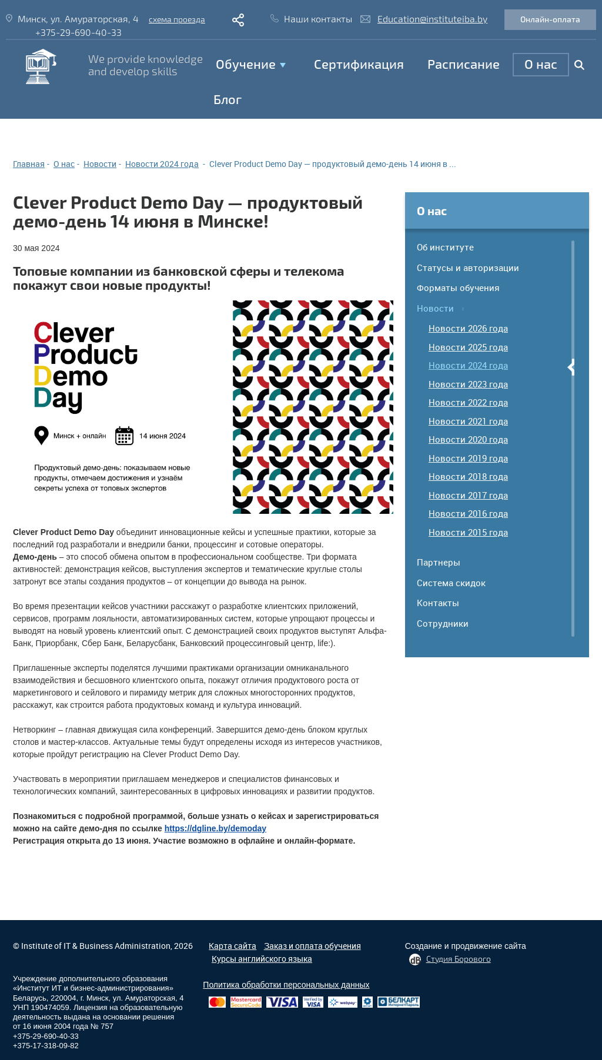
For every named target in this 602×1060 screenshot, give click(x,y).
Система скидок (451, 582)
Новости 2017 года (468, 495)
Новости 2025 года (468, 347)
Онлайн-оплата (550, 19)
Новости (435, 308)
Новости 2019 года (468, 458)
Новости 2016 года (468, 513)
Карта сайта (232, 945)
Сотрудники (443, 623)
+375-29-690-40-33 (78, 32)
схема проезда (177, 19)
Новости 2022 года (468, 402)
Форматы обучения (458, 287)
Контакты (438, 602)
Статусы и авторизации (468, 267)
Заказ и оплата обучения (312, 945)
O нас (540, 63)
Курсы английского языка (262, 958)
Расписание (463, 63)
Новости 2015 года (468, 532)
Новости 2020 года (468, 439)
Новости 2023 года (468, 384)
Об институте (445, 247)
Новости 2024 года (468, 365)
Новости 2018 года (468, 476)
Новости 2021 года (468, 421)
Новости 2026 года (468, 328)
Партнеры (438, 562)
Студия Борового (458, 959)
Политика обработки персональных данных (286, 984)
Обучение (246, 63)
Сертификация (359, 63)
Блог (227, 98)
